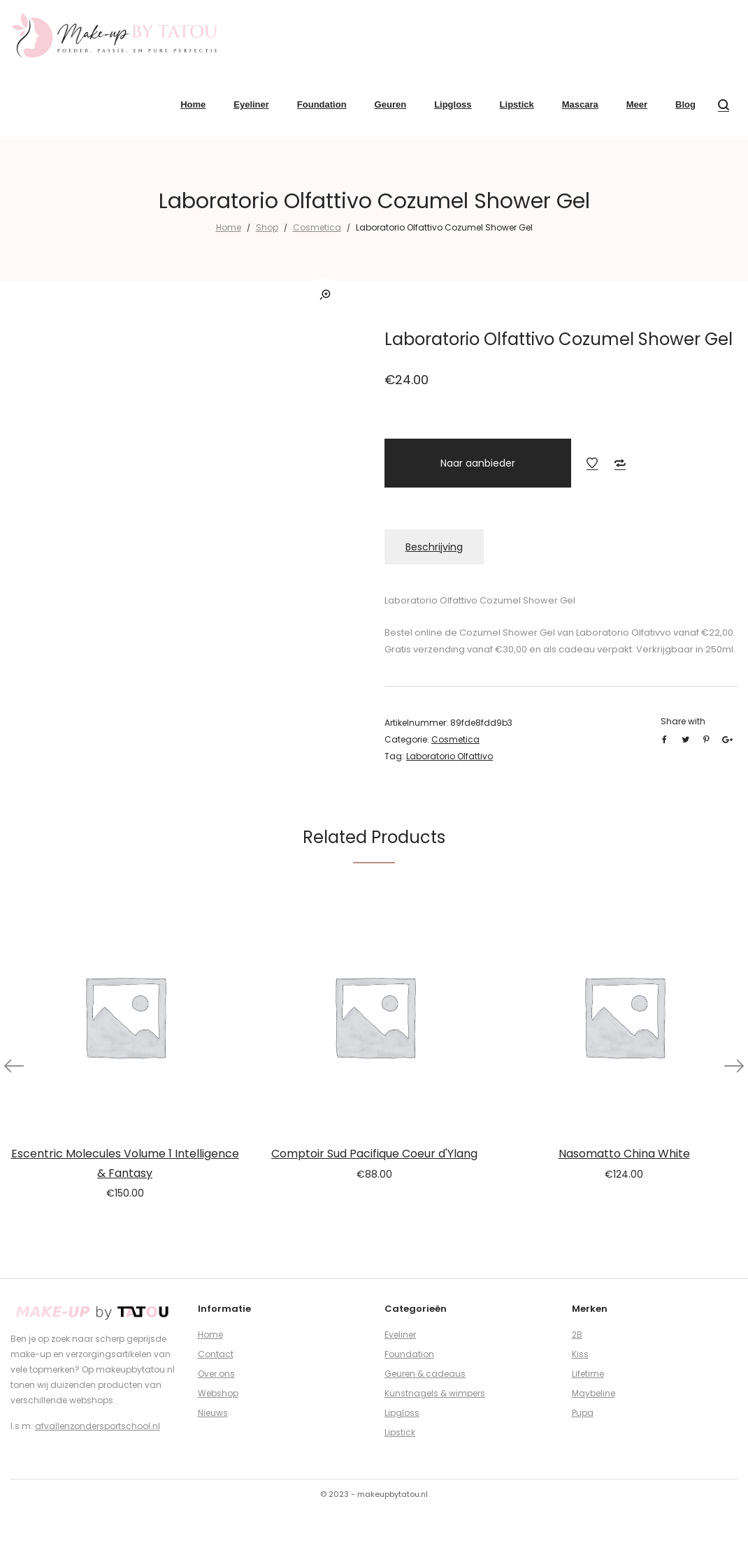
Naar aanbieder (477, 463)
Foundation (409, 1354)
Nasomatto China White (624, 1154)
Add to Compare (620, 463)
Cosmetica (317, 227)
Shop (267, 227)
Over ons (216, 1374)
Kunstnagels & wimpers (434, 1393)
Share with (683, 721)
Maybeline (593, 1393)
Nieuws (213, 1413)
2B (577, 1334)
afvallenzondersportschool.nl (97, 1426)
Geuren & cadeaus (425, 1374)
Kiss (580, 1354)
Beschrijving (434, 547)
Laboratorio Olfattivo (449, 756)
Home (228, 227)
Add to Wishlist (592, 463)
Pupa (583, 1413)
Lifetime (588, 1374)
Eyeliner (400, 1334)
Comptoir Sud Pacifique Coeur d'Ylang (374, 1154)
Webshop (218, 1393)
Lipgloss (401, 1413)
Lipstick (399, 1432)
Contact (215, 1354)
